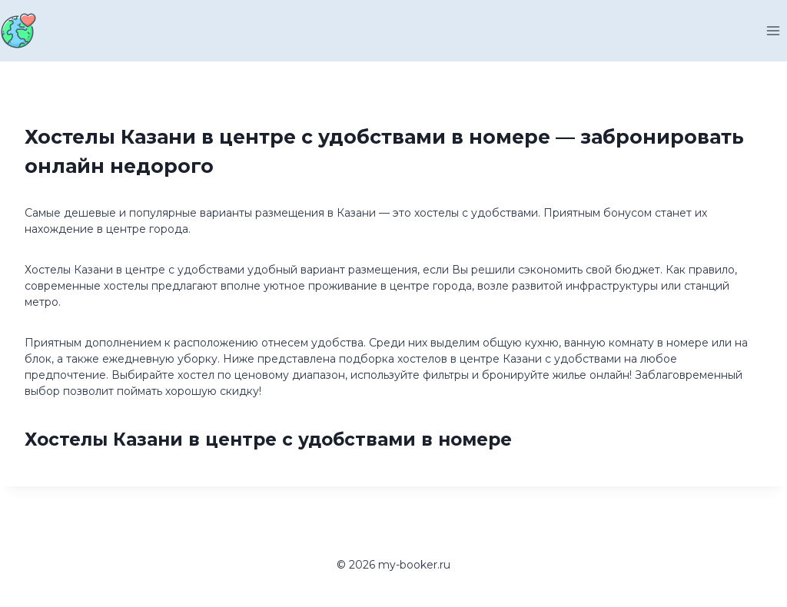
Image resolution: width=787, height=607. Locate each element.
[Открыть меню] (773, 30)
